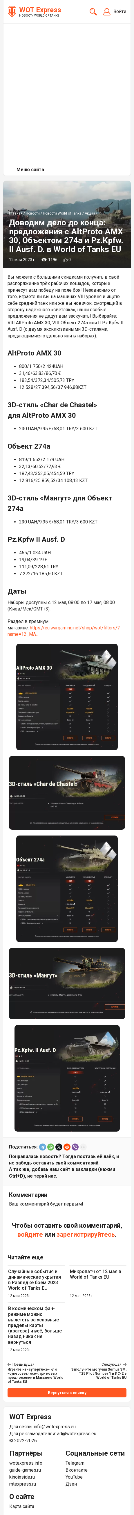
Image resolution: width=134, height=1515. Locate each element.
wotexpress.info (25, 1463)
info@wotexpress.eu (55, 1426)
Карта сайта (21, 1506)
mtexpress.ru (22, 1484)
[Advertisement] (67, 93)
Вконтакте (77, 1470)
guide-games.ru (25, 1470)
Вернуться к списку (67, 1392)
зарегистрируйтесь (86, 1234)
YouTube (74, 1477)
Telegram (75, 1463)
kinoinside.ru (22, 1477)
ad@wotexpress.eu (76, 1433)
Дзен (71, 1484)
